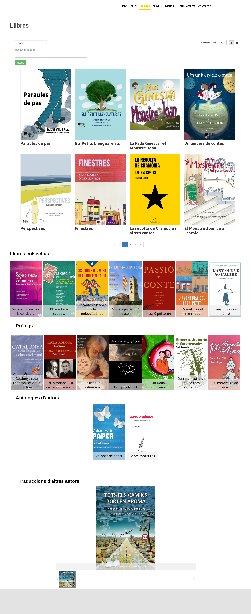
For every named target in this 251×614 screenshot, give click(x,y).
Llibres (145, 6)
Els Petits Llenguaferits (97, 143)
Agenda (169, 6)
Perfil (134, 6)
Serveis (157, 6)
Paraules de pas (35, 143)
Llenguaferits (186, 6)
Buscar (20, 62)
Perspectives (32, 228)
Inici (124, 6)
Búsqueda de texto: (25, 49)
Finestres (84, 228)
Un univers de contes (204, 143)
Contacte (204, 6)
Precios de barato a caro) (213, 43)
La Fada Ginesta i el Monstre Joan (148, 145)
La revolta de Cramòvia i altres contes (153, 230)
